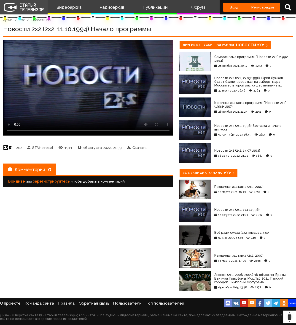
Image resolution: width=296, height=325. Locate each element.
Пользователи (127, 303)
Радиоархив (112, 7)
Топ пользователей (165, 303)
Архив (8, 20)
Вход (233, 7)
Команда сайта (39, 303)
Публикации (155, 7)
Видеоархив (69, 7)
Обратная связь (94, 303)
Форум (198, 7)
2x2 (22, 20)
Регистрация (262, 7)
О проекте (10, 303)
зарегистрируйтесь (51, 181)
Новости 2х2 (41, 20)
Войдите (16, 181)
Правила (66, 303)
